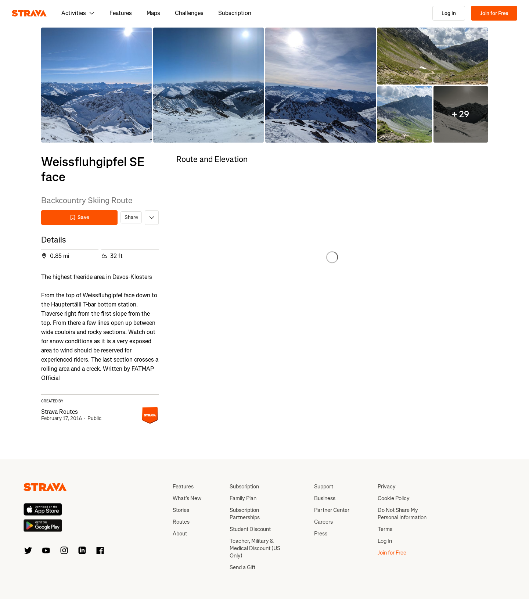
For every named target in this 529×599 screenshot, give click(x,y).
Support (323, 486)
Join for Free (494, 13)
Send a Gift (242, 567)
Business (324, 498)
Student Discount (250, 529)
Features (120, 13)
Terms (385, 529)
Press (320, 533)
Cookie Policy (394, 498)
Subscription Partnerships (245, 513)
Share (131, 217)
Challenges (189, 13)
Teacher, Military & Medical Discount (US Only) (255, 548)
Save (79, 217)
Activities (78, 13)
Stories (181, 510)
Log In (449, 13)
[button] (96, 85)
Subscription (234, 13)
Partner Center (331, 510)
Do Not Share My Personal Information (402, 513)
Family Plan (243, 498)
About (180, 533)
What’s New (187, 498)
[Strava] (29, 13)
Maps (153, 13)
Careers (323, 522)
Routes (181, 522)
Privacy (387, 486)
